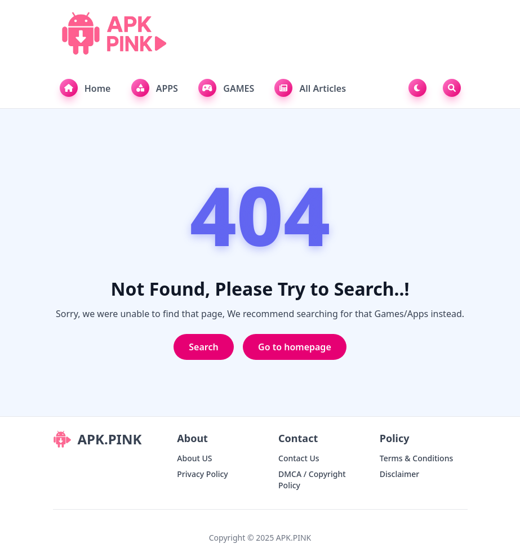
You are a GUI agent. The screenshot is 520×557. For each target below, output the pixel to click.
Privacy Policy (202, 474)
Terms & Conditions (416, 458)
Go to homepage (294, 347)
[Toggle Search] (452, 88)
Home (85, 88)
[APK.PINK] (113, 34)
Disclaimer (399, 474)
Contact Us (298, 458)
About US (194, 458)
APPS (154, 88)
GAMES (226, 88)
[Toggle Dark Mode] (419, 88)
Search (203, 347)
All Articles (310, 88)
